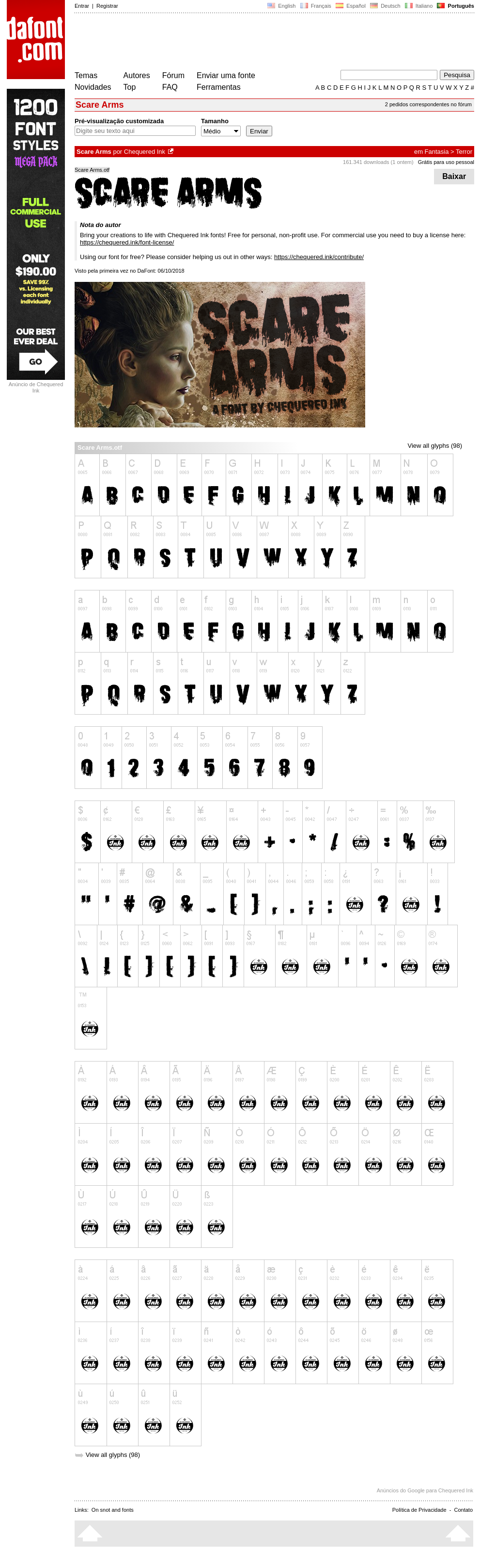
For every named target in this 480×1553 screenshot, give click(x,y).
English (281, 6)
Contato (463, 1510)
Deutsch (385, 6)
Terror (464, 151)
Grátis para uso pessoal (446, 162)
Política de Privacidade (419, 1510)
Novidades (93, 87)
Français (315, 6)
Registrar (107, 6)
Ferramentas (219, 87)
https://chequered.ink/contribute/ (319, 257)
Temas (86, 75)
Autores (137, 75)
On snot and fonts (113, 1510)
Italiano (418, 6)
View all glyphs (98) (435, 445)
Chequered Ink (144, 151)
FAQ (170, 87)
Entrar (82, 6)
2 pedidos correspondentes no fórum (428, 104)
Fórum (173, 75)
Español (350, 6)
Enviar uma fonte (226, 75)
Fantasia (437, 151)
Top (130, 87)
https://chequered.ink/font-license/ (127, 242)
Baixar (454, 176)
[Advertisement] (251, 43)
